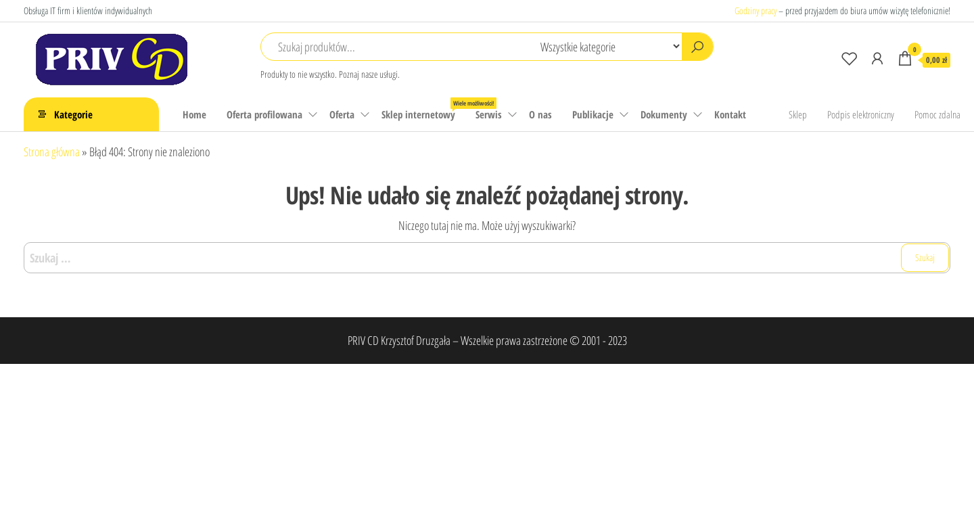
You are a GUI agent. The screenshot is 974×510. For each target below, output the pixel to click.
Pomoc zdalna (937, 114)
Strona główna (52, 151)
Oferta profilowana (264, 114)
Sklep (798, 114)
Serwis (489, 114)
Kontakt (730, 114)
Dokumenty (664, 114)
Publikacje (592, 114)
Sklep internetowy (423, 109)
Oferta (341, 114)
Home (194, 114)
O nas (540, 114)
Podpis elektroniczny (860, 114)
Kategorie (73, 114)
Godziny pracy (755, 10)
